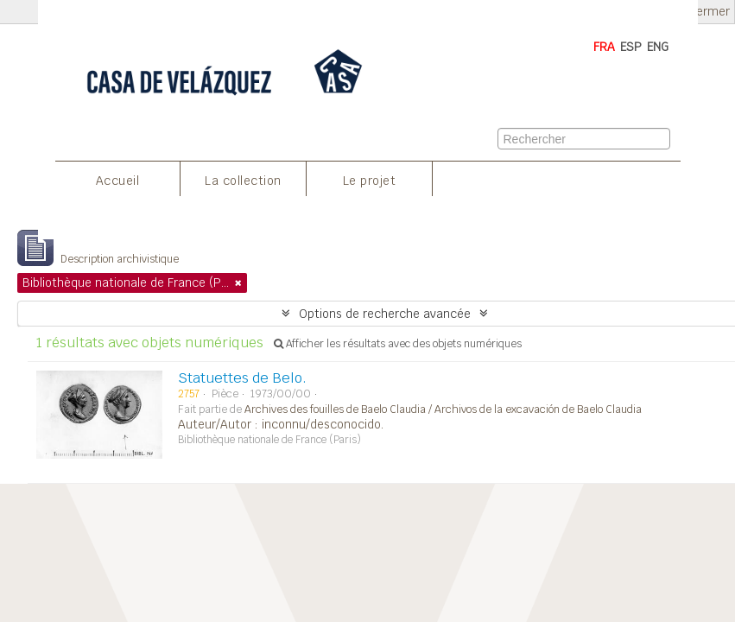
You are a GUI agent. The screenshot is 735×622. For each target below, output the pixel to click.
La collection (243, 180)
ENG (657, 46)
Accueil (118, 180)
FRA (604, 46)
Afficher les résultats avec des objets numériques (398, 344)
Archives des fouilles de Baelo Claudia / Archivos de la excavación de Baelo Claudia (443, 409)
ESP (631, 46)
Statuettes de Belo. (242, 378)
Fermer (710, 11)
